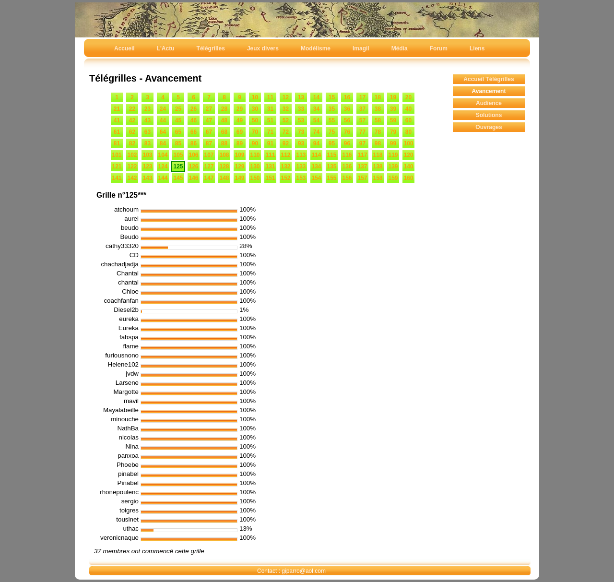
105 (178, 155)
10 (255, 97)
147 (208, 178)
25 (178, 109)
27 (209, 109)
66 (193, 132)
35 (332, 109)
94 (316, 143)
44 (163, 120)
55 (332, 120)
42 (132, 120)
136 (347, 166)
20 (408, 97)
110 (255, 155)
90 (255, 143)
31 (270, 109)
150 (255, 178)
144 (162, 178)
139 (393, 166)
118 (377, 155)
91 (270, 143)
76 (347, 132)
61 (117, 132)
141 (116, 178)
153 (301, 178)
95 (332, 143)
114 (316, 155)
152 (285, 178)
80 (408, 132)
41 (117, 120)
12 (286, 97)
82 (132, 143)
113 (301, 155)
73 (301, 132)
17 (362, 97)
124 (162, 166)
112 (285, 155)
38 (378, 109)
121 (116, 166)
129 (239, 166)
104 (162, 155)
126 (193, 166)
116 (347, 155)
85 (178, 143)
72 (286, 132)
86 (193, 143)
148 (224, 178)
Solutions (489, 115)
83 (147, 143)
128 (224, 166)
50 (255, 120)
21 (117, 109)
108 (224, 155)
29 (239, 109)
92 (286, 143)
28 (224, 109)
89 (239, 143)
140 (408, 166)
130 (255, 166)
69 (239, 132)
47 (209, 120)
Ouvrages (488, 127)
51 (270, 120)
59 (393, 120)
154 (316, 178)
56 (347, 120)
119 (393, 155)
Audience (489, 103)
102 (132, 155)
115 (331, 155)
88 (224, 143)
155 (331, 178)
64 (163, 132)
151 (270, 178)
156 (347, 178)
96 (347, 143)
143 (147, 178)
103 (147, 155)
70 (255, 132)
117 (362, 155)
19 (393, 97)
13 (301, 97)
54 (316, 120)
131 (270, 166)
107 (208, 155)
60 (408, 120)
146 (193, 178)
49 (239, 120)
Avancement (489, 91)
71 (270, 132)
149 (239, 178)
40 (408, 109)
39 (393, 109)
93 (301, 143)
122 (132, 166)
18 (378, 97)
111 (270, 155)
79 (393, 132)
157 (362, 178)
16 (347, 97)
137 (362, 166)
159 (393, 178)
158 (377, 178)
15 (332, 97)
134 (316, 166)
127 (208, 166)
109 (239, 155)
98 (378, 143)
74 (316, 132)
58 (378, 120)
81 (117, 143)
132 (285, 166)
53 (301, 120)
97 (362, 143)
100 (408, 143)
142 (132, 178)
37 (362, 109)
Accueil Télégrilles (488, 79)
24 (163, 109)
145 (178, 178)
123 (147, 166)
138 (377, 166)
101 (116, 155)
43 (147, 120)
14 (316, 97)
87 (209, 143)
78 (378, 132)
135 (331, 166)
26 (193, 109)
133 (301, 166)
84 (163, 143)
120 (408, 155)
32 (286, 109)
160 (408, 178)
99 (393, 143)
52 (286, 120)
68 (224, 132)
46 (193, 120)
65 (178, 132)
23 (147, 109)
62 (132, 132)
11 (270, 97)
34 (316, 109)
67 (209, 132)
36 (347, 109)
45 (178, 120)
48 (224, 120)
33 (301, 109)
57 (362, 120)
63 (147, 132)
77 (362, 132)
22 (132, 109)
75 (332, 132)
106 (193, 155)
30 (255, 109)
